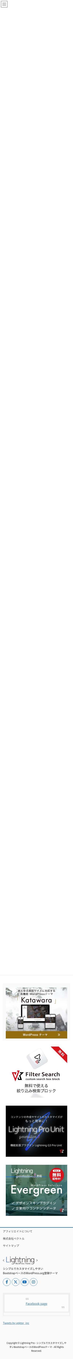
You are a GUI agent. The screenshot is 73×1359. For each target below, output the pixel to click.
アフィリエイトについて (17, 1231)
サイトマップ (11, 1245)
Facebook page (36, 1303)
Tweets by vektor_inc (16, 1323)
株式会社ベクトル (13, 1238)
